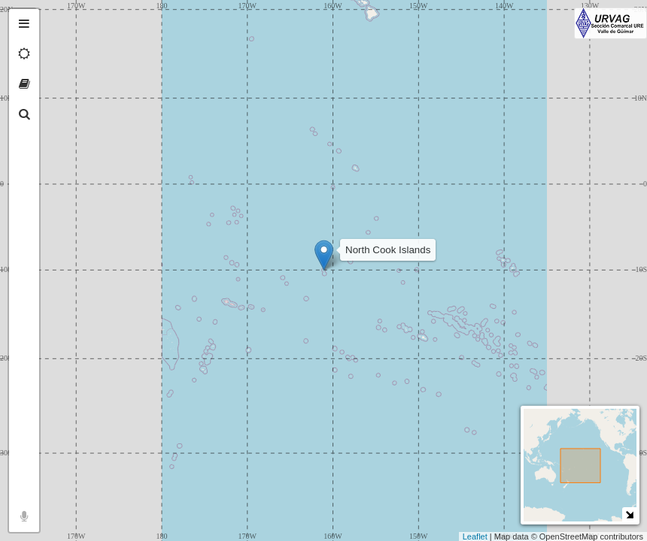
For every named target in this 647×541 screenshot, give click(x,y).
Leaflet (475, 536)
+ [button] (58, 20)
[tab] (24, 24)
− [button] (58, 43)
